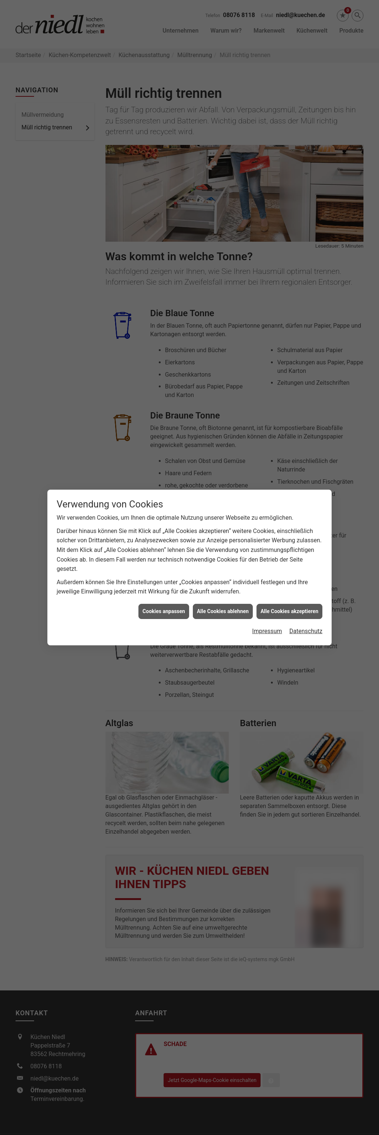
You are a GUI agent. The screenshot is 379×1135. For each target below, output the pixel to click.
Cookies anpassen (163, 587)
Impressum (267, 606)
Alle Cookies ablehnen (223, 587)
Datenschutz (305, 606)
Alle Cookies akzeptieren (289, 587)
